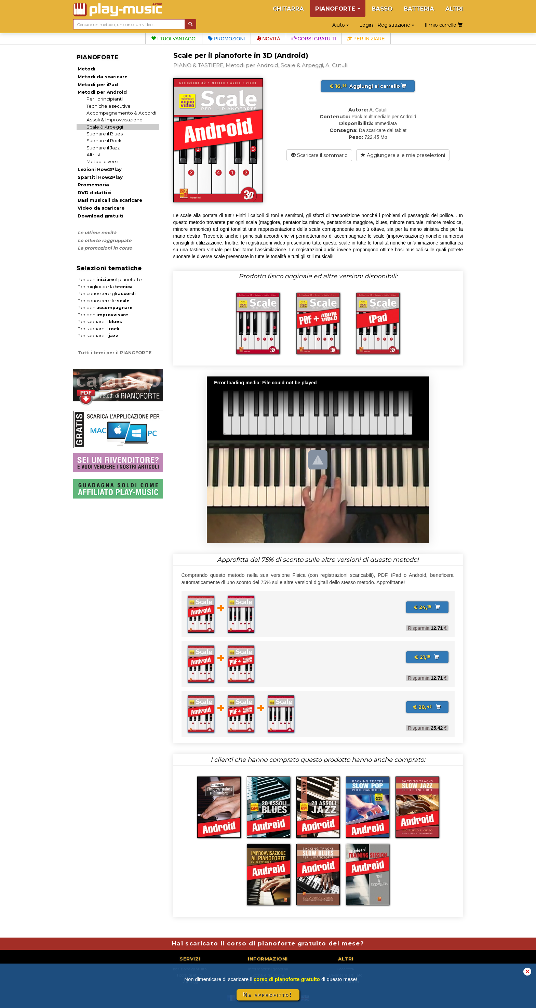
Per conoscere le (104, 300)
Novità (268, 38)
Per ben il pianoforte (110, 279)
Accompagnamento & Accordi (121, 113)
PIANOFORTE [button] (337, 8)
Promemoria (93, 184)
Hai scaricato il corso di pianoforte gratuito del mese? (268, 943)
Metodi (86, 68)
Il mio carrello (444, 25)
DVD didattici (94, 192)
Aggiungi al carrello (368, 86)
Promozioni (226, 38)
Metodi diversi (102, 161)
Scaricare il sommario (319, 155)
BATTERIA (419, 8)
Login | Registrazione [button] (386, 25)
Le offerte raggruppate (104, 240)
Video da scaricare (101, 208)
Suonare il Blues (104, 133)
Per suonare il (100, 321)
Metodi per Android (102, 92)
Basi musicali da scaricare (110, 200)
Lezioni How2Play (100, 169)
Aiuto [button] (340, 25)
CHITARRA (288, 8)
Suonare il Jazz (103, 147)
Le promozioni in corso (105, 248)
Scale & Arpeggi (104, 127)
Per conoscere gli (107, 293)
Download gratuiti (100, 215)
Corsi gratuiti (314, 38)
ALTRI (454, 8)
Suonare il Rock (104, 140)
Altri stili (95, 154)
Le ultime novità (97, 232)
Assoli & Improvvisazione (114, 119)
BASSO (382, 8)
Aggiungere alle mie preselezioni (403, 155)
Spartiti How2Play (100, 177)
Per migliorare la (105, 286)
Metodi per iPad (98, 84)
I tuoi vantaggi (174, 38)
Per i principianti (104, 99)
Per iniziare (366, 38)
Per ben (105, 307)
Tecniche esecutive (108, 106)
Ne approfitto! (268, 995)
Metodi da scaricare (103, 76)
